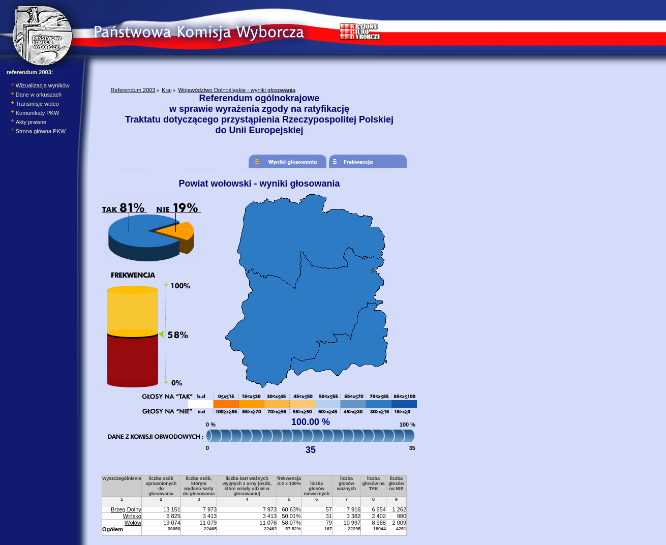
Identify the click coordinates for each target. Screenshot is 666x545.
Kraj (167, 90)
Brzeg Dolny (126, 509)
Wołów (133, 523)
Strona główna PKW (41, 131)
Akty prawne (31, 122)
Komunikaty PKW (37, 113)
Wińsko (132, 516)
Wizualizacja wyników (43, 85)
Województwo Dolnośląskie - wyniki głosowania (236, 90)
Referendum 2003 (133, 90)
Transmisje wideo (37, 104)
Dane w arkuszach (39, 95)
